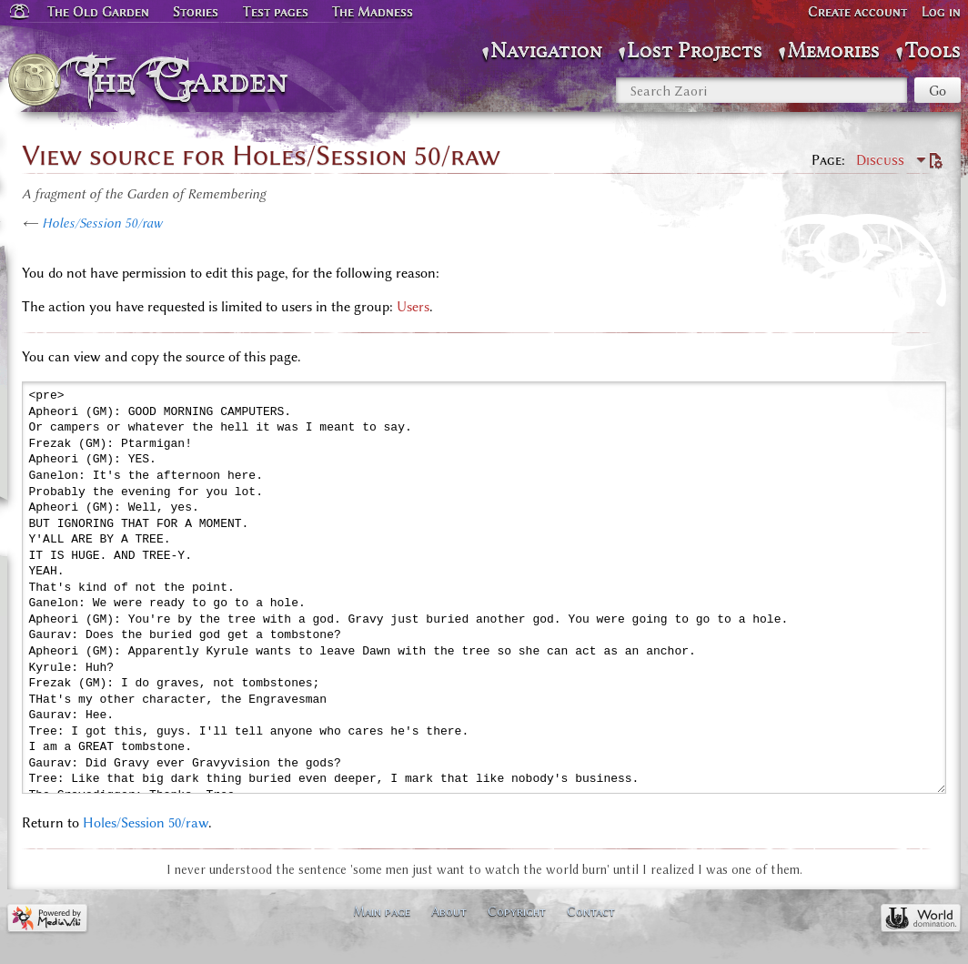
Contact (591, 911)
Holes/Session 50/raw (102, 223)
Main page (381, 911)
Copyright (517, 911)
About (449, 911)
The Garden (187, 80)
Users (413, 307)
